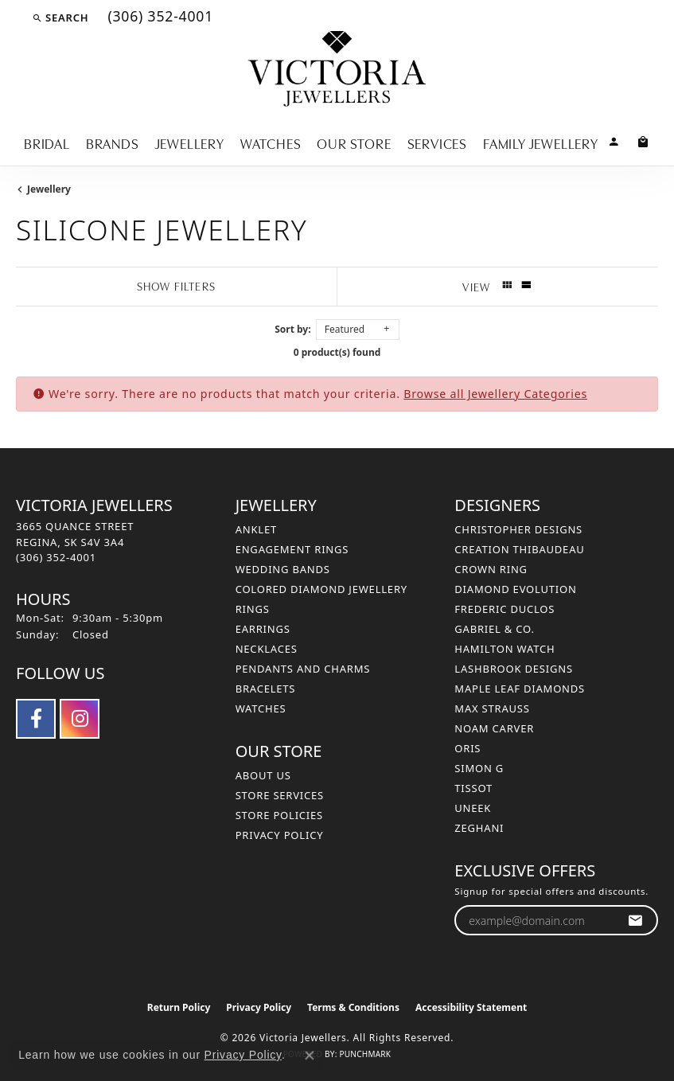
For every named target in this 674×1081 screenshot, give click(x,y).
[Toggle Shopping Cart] (643, 140)
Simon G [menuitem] (479, 768)
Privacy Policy (280, 835)
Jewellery (189, 142)
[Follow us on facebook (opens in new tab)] (36, 719)
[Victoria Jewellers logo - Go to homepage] (337, 69)
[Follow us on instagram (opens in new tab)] (79, 719)
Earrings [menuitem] (263, 629)
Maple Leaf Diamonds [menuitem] (519, 688)
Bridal (47, 142)
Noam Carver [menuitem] (494, 728)
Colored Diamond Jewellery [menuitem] (321, 589)
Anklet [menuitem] (256, 529)
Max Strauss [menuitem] (491, 708)
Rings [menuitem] (253, 609)
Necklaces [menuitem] (267, 649)
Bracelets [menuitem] (266, 688)
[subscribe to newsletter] (635, 921)
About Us (263, 775)
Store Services (280, 795)
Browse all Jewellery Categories (495, 393)
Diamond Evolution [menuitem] (515, 589)
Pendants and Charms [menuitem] (303, 668)
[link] (158, 17)
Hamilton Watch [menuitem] (504, 649)
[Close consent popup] (309, 1055)
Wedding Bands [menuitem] (283, 569)
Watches (271, 142)
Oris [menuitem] (467, 748)
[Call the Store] (56, 557)
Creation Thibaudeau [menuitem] (519, 549)
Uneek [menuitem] (472, 808)
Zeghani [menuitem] (479, 828)
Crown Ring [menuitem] (491, 569)
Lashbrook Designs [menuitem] (513, 668)
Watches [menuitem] (261, 708)
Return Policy (179, 1007)
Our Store (354, 142)
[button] (60, 17)
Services (437, 142)
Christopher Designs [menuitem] (518, 529)
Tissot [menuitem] (473, 788)
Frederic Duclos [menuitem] (504, 609)
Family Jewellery (540, 142)
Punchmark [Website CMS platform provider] (365, 1054)
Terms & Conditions (353, 1007)
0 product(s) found (337, 352)
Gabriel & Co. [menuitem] (494, 629)
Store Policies (279, 815)
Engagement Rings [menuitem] (292, 549)
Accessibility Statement (471, 1007)
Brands (112, 142)
